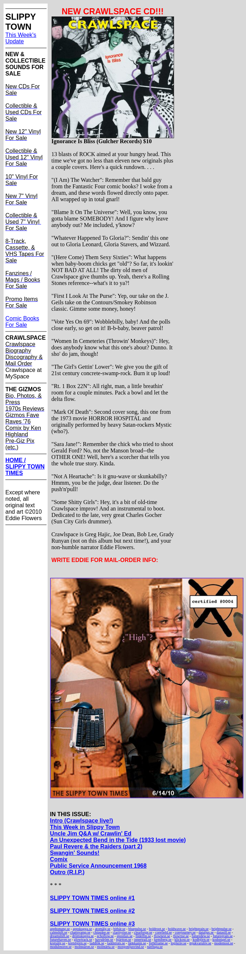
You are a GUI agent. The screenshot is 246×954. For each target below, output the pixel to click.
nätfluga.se (155, 947)
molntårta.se (106, 947)
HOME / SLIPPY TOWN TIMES (25, 466)
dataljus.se (206, 932)
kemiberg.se (162, 939)
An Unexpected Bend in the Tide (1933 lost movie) (118, 840)
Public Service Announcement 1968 (98, 866)
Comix (59, 859)
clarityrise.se (122, 932)
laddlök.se (97, 943)
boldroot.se (157, 929)
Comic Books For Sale (22, 321)
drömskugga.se (83, 936)
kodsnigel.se (221, 939)
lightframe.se (158, 943)
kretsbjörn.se (77, 943)
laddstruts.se (116, 943)
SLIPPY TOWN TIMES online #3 (92, 924)
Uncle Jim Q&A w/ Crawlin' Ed (90, 833)
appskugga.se (82, 929)
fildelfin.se (143, 936)
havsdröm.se (104, 939)
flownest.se (162, 936)
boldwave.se (177, 929)
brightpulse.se (222, 929)
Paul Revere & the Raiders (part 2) (96, 846)
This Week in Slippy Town (85, 827)
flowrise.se (181, 936)
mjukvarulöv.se (200, 943)
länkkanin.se (137, 943)
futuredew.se (201, 936)
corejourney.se (185, 932)
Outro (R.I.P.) (67, 872)
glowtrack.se (83, 939)
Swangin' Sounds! (75, 853)
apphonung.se (60, 929)
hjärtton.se (123, 939)
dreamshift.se (59, 936)
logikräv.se (179, 943)
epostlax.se (124, 936)
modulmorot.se (61, 947)
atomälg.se (102, 929)
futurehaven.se (60, 939)
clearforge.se (143, 932)
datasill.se (224, 932)
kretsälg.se (58, 943)
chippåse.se (101, 932)
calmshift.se (58, 932)
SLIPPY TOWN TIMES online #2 (92, 911)
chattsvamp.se (80, 932)
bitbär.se (120, 929)
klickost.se (182, 939)
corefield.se (163, 932)
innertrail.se (142, 939)
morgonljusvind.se (130, 947)
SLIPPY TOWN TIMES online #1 (92, 898)
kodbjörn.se (201, 939)
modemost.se (223, 943)
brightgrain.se (198, 929)
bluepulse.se (137, 929)
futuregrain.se (222, 936)
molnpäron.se (84, 947)
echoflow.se (105, 936)
